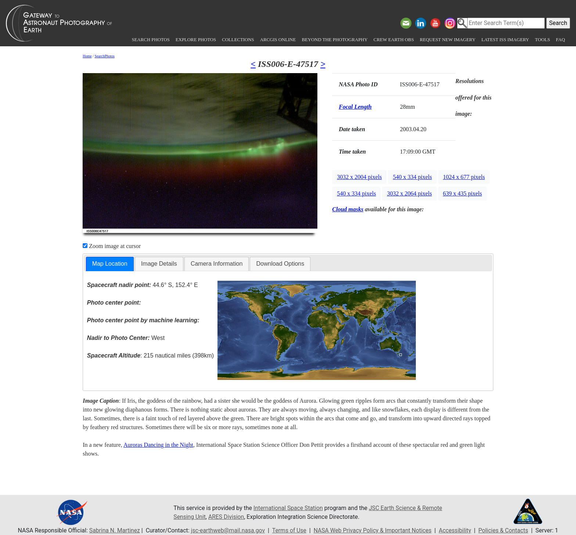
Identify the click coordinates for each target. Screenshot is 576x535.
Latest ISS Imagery (505, 39)
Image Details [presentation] (159, 264)
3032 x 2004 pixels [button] (359, 177)
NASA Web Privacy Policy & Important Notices (373, 530)
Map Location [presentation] (109, 264)
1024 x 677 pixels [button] (464, 177)
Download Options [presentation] (280, 264)
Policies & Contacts (505, 530)
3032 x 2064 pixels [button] (409, 193)
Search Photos (151, 39)
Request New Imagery (448, 39)
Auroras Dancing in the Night (158, 445)
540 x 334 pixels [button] (412, 177)
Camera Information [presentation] (216, 264)
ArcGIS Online (278, 39)
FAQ (560, 39)
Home (87, 56)
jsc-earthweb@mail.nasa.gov (226, 530)
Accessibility (457, 530)
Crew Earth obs (394, 39)
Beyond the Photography (334, 39)
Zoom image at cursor (112, 246)
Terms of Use (288, 530)
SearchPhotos (105, 56)
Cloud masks (347, 209)
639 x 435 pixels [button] (462, 193)
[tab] (110, 264)
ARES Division (227, 516)
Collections (238, 39)
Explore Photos (196, 39)
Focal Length (355, 107)
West (126, 338)
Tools (542, 39)
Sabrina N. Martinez (111, 530)
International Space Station (288, 508)
